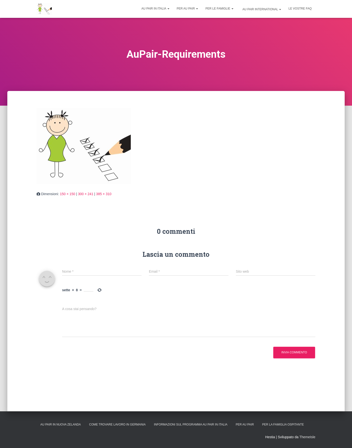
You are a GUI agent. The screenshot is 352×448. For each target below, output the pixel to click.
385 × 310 (103, 194)
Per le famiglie (219, 8)
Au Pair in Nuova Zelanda (60, 424)
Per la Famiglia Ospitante (283, 424)
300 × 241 (85, 194)
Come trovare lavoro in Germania (117, 424)
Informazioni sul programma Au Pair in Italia (191, 424)
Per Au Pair (187, 8)
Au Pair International (261, 9)
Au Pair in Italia (155, 8)
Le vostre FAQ (300, 8)
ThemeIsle (307, 437)
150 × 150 (67, 194)
